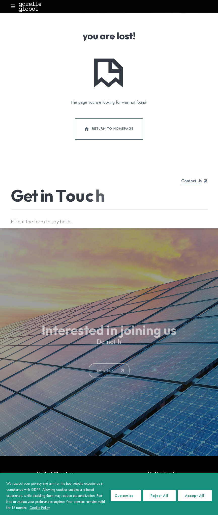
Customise (124, 495)
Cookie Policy (39, 507)
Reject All (159, 495)
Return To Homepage (109, 129)
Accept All (194, 495)
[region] (109, 494)
